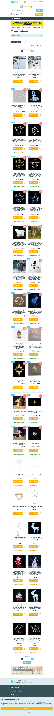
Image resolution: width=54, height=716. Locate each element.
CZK (13, 1)
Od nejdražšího (36, 42)
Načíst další (27, 662)
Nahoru (27, 656)
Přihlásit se (41, 1)
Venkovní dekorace (38, 27)
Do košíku (18, 81)
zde (6, 704)
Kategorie (17, 18)
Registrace (36, 1)
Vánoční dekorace (26, 27)
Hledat (39, 10)
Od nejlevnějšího (26, 42)
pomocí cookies (40, 702)
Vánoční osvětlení (16, 27)
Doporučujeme (16, 42)
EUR (16, 1)
